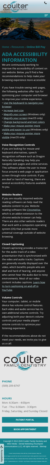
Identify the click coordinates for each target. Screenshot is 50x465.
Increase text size (14, 110)
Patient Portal (25, 419)
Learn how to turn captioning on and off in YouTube (23, 286)
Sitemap (42, 446)
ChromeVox (33, 209)
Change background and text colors (24, 122)
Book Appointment (25, 429)
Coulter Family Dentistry (33, 441)
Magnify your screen (15, 114)
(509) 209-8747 (11, 385)
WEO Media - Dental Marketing (20, 444)
